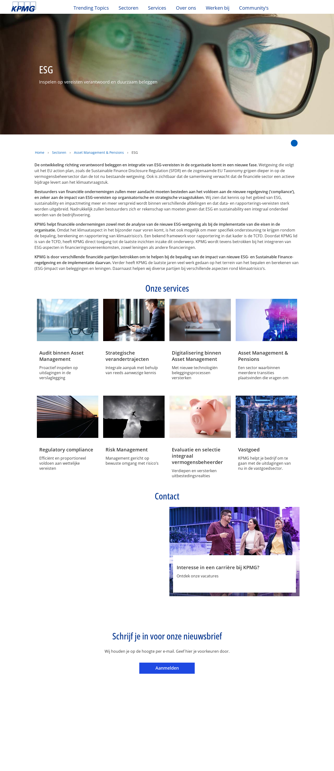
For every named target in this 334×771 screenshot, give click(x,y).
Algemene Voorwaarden (36, 654)
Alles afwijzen (255, 754)
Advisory (115, 695)
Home (39, 142)
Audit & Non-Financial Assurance (127, 684)
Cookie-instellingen (221, 754)
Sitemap (158, 646)
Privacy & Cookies (75, 646)
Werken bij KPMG (27, 698)
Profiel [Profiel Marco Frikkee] (115, 578)
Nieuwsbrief (70, 690)
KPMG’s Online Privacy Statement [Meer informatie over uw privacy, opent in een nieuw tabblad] (98, 766)
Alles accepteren (289, 754)
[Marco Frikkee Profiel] (133, 526)
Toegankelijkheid (121, 646)
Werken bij (220, 8)
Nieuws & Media (76, 672)
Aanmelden (175, 629)
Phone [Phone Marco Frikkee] (152, 578)
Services (115, 672)
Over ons (21, 672)
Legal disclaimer (28, 646)
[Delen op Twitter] (271, 129)
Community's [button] (254, 8)
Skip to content (40, 7)
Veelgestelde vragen (199, 646)
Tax (110, 704)
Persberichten (73, 698)
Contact (19, 681)
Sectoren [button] (128, 8)
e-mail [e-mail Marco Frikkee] (133, 578)
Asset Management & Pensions (99, 142)
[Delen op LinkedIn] (280, 129)
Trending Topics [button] (91, 8)
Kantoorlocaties (26, 690)
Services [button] (157, 8)
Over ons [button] (186, 8)
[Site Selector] (318, 9)
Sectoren (59, 142)
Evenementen (72, 681)
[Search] (308, 9)
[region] (167, 753)
